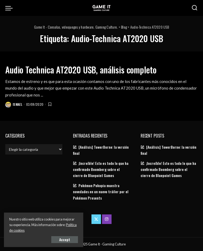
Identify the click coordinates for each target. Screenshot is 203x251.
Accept (64, 239)
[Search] (194, 8)
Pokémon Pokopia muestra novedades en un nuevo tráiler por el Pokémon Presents (100, 191)
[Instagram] (107, 219)
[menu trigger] (10, 8)
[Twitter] (96, 219)
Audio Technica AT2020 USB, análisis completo (80, 69)
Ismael (17, 104)
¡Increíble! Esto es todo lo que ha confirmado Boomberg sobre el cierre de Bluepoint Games (100, 169)
